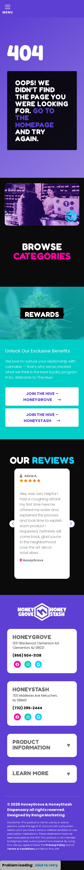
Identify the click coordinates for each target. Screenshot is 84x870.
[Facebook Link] (17, 664)
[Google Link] (38, 664)
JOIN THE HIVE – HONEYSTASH (42, 417)
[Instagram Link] (27, 664)
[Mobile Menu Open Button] (8, 9)
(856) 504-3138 (27, 655)
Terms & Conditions (21, 849)
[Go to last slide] (13, 523)
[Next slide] (71, 523)
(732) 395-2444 (27, 708)
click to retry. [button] (46, 865)
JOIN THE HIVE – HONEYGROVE (42, 396)
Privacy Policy (55, 845)
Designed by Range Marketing (36, 815)
